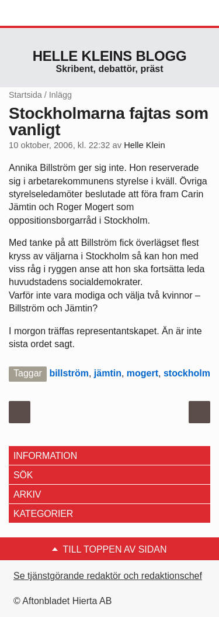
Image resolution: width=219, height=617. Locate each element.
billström (69, 373)
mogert (142, 373)
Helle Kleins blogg (110, 56)
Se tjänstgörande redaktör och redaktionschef (107, 576)
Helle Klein (144, 145)
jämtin (107, 373)
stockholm (187, 373)
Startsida (25, 95)
